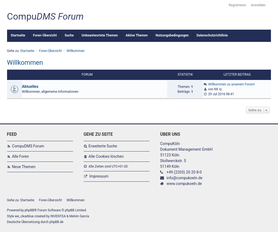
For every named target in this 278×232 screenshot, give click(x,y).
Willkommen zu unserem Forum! (231, 84)
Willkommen (25, 62)
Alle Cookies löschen (106, 156)
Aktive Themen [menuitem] (137, 35)
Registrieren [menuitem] (237, 5)
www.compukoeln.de (184, 183)
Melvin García (79, 216)
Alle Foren (20, 156)
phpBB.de (56, 222)
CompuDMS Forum (28, 146)
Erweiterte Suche (103, 146)
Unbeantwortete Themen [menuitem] (100, 35)
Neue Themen (24, 167)
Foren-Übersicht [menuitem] (45, 35)
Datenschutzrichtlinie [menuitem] (212, 35)
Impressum (98, 176)
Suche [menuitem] (69, 35)
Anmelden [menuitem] (258, 5)
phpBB (29, 210)
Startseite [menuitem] (18, 35)
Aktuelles (30, 86)
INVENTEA (58, 216)
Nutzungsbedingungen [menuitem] (172, 35)
